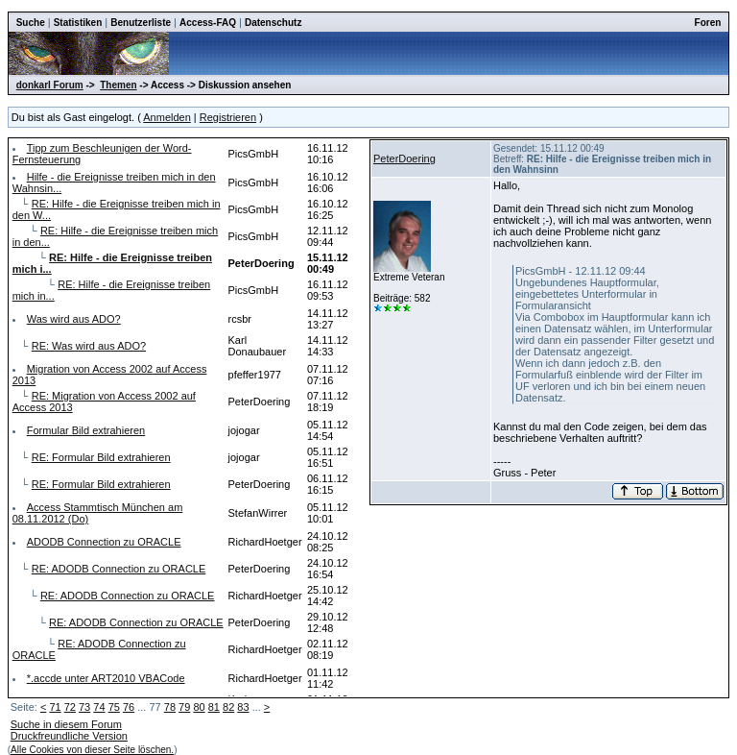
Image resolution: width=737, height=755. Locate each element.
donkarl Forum (49, 85)
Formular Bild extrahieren (86, 430)
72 (70, 707)
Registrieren (228, 117)
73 (84, 707)
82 (228, 707)
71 (54, 707)
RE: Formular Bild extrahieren (101, 457)
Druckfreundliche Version (69, 736)
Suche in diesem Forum (66, 724)
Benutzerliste (140, 22)
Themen (118, 85)
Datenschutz (273, 22)
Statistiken (78, 22)
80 (198, 707)
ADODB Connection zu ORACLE (104, 542)
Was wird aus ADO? (74, 319)
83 (243, 707)
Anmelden (167, 117)
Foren (708, 22)
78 (170, 707)
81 (214, 707)
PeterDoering (404, 158)
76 (128, 707)
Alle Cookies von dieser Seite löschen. (92, 749)
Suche (30, 22)
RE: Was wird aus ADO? (89, 346)
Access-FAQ (207, 22)
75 (114, 707)
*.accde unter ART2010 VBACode (106, 678)
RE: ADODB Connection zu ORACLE (119, 568)
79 (184, 707)
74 (99, 707)
